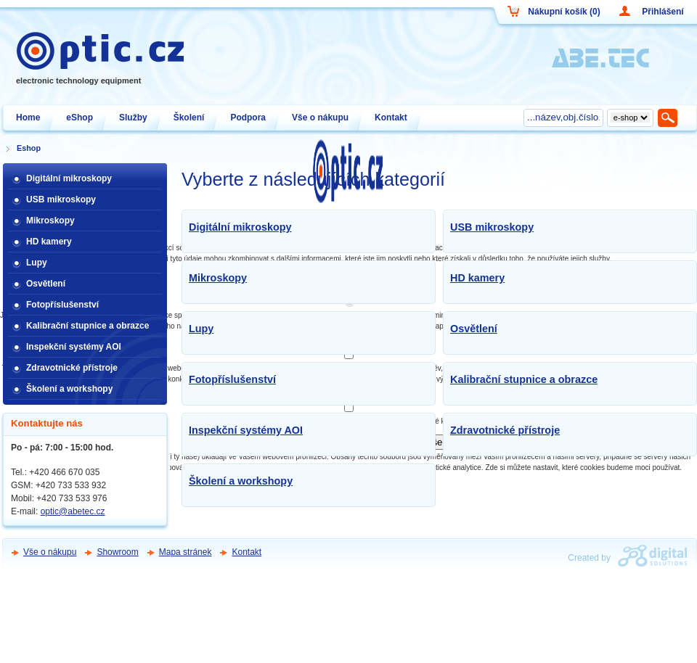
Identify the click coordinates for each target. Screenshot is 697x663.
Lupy (201, 328)
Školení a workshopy (241, 481)
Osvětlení (473, 328)
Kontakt (246, 552)
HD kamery (477, 278)
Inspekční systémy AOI (246, 430)
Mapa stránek (185, 552)
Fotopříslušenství (232, 379)
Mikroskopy (218, 278)
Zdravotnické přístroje (505, 430)
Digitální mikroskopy (240, 227)
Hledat (668, 117)
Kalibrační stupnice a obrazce (524, 379)
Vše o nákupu (49, 552)
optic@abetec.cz (73, 511)
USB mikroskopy (492, 227)
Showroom (117, 552)
